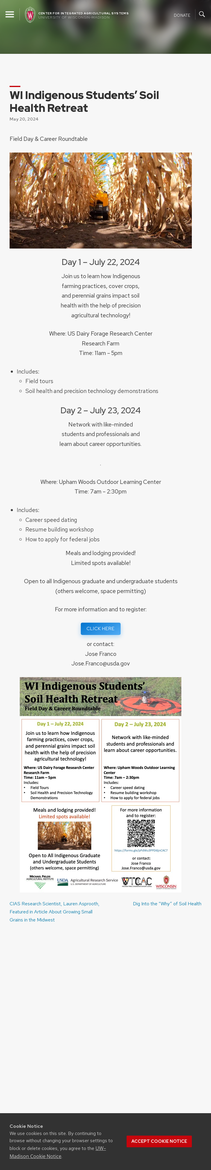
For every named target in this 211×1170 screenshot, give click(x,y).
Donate (182, 15)
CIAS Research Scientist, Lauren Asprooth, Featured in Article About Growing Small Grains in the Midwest (54, 912)
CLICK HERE (100, 629)
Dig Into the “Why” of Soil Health (167, 904)
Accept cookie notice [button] (159, 1141)
